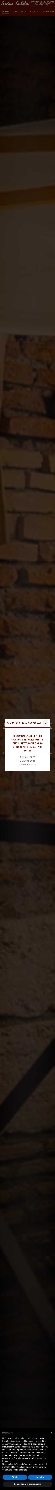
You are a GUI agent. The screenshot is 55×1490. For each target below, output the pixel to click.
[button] (51, 1432)
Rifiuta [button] (15, 1477)
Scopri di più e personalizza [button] (27, 1484)
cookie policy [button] (41, 1447)
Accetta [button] (40, 1477)
